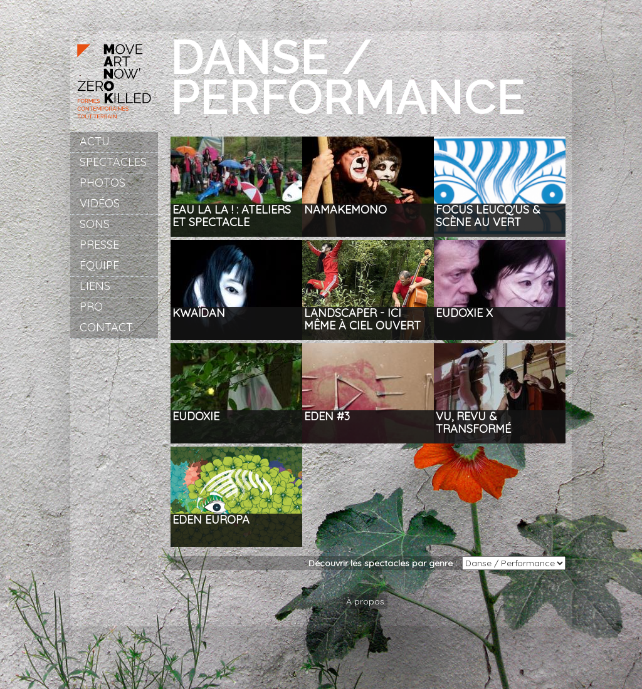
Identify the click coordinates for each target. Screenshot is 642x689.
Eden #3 (327, 416)
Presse (99, 244)
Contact (106, 327)
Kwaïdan (198, 313)
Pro (91, 306)
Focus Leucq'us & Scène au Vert (488, 216)
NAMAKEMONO (345, 210)
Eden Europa (211, 520)
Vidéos (100, 203)
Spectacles (113, 162)
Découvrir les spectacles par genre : (385, 563)
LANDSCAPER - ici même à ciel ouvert (362, 320)
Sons (95, 224)
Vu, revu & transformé (473, 423)
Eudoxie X (464, 313)
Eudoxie (195, 416)
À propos (365, 601)
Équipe (99, 265)
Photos (102, 182)
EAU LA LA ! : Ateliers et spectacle (231, 216)
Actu (95, 141)
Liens (95, 286)
